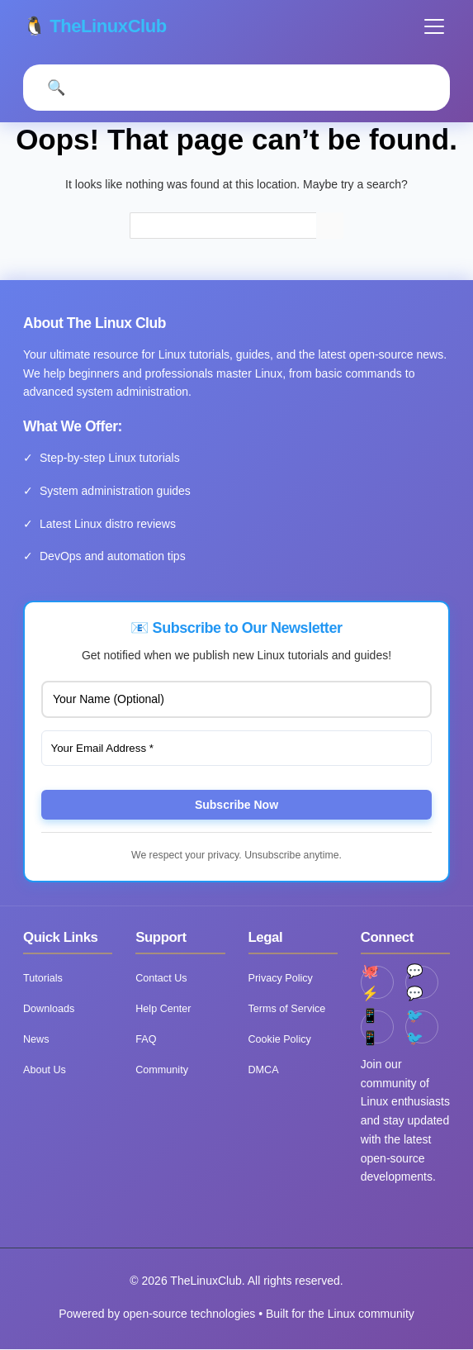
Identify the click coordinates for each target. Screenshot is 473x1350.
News (36, 1040)
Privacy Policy (280, 979)
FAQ (145, 1040)
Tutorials (43, 979)
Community (161, 1070)
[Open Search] (56, 87)
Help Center (163, 1009)
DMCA (263, 1070)
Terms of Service (287, 1009)
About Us (44, 1070)
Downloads (48, 1009)
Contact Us (161, 979)
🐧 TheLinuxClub (96, 26)
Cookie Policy (279, 1040)
